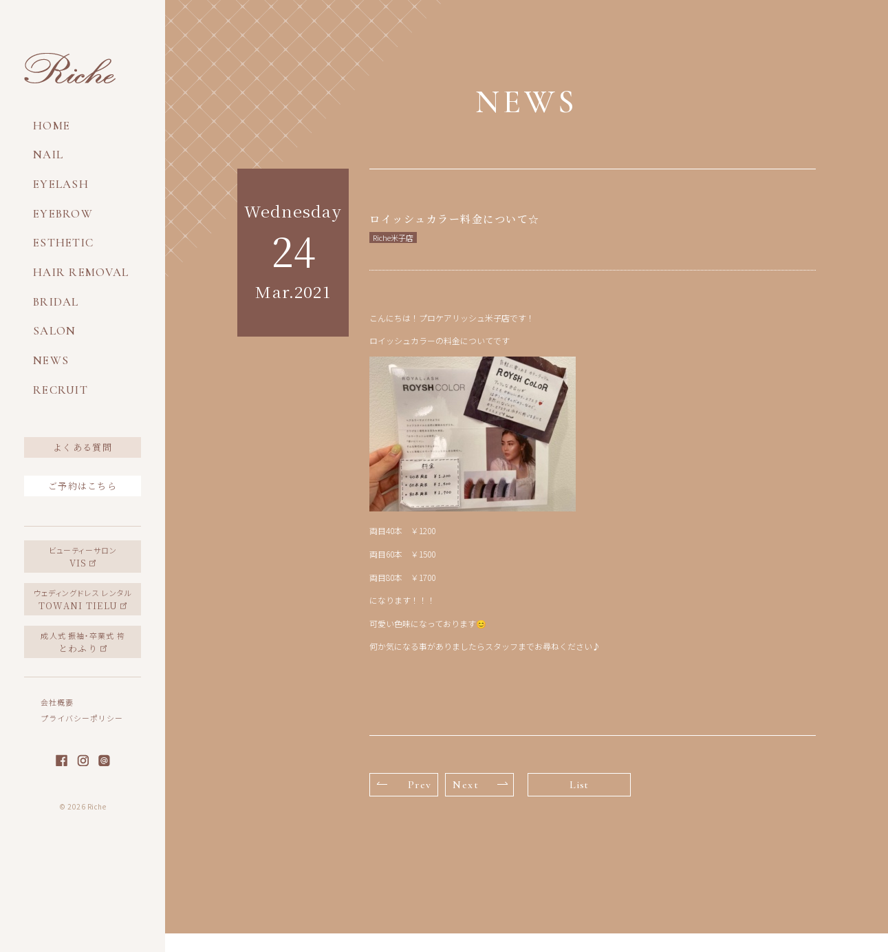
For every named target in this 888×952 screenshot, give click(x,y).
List (579, 785)
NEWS (51, 360)
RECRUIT (60, 390)
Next (480, 785)
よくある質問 (82, 447)
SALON (54, 331)
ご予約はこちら (82, 485)
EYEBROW (63, 214)
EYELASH (61, 184)
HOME (51, 125)
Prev (404, 785)
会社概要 (57, 702)
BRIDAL (56, 302)
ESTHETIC (63, 242)
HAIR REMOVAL (81, 272)
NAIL (48, 154)
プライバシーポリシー (82, 717)
